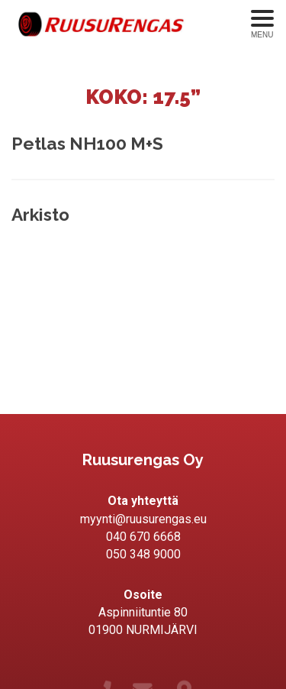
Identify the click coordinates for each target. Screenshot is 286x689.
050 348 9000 (143, 554)
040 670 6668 (143, 536)
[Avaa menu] (262, 24)
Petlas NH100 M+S (87, 144)
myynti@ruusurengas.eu (143, 519)
